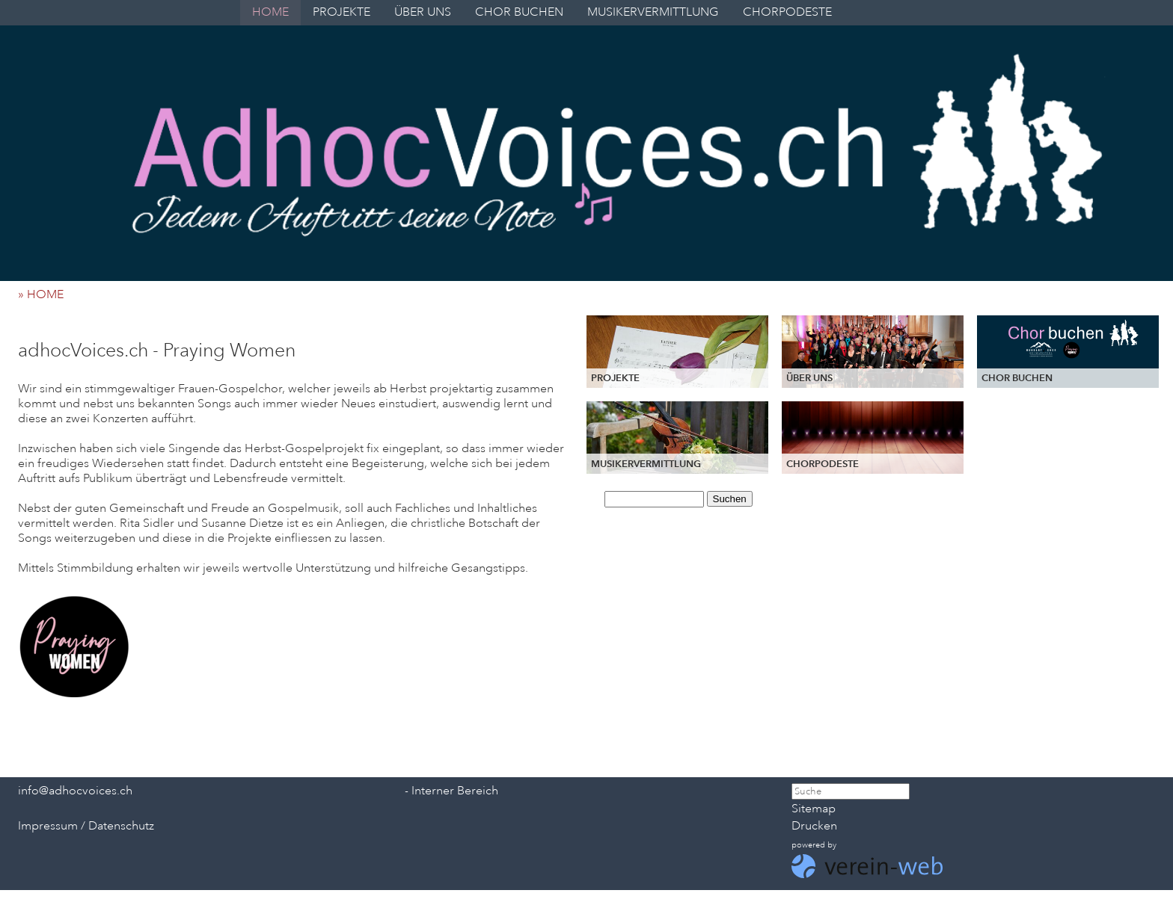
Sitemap (813, 808)
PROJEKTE (341, 11)
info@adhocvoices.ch (75, 790)
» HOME (45, 294)
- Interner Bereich (451, 790)
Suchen (730, 498)
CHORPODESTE (787, 11)
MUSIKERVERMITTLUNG (653, 11)
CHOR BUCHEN (519, 11)
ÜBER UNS (422, 11)
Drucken (814, 825)
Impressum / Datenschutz (86, 825)
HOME (270, 11)
